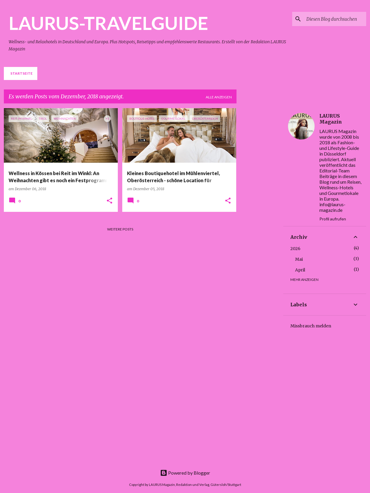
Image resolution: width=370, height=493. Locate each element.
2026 (295, 248)
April (300, 270)
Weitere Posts (120, 229)
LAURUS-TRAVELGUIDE (108, 23)
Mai (299, 259)
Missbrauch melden (310, 326)
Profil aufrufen (332, 218)
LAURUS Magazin (330, 119)
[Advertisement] (264, 197)
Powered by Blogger (185, 473)
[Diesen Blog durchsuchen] (335, 19)
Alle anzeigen (219, 97)
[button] (109, 201)
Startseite (21, 73)
